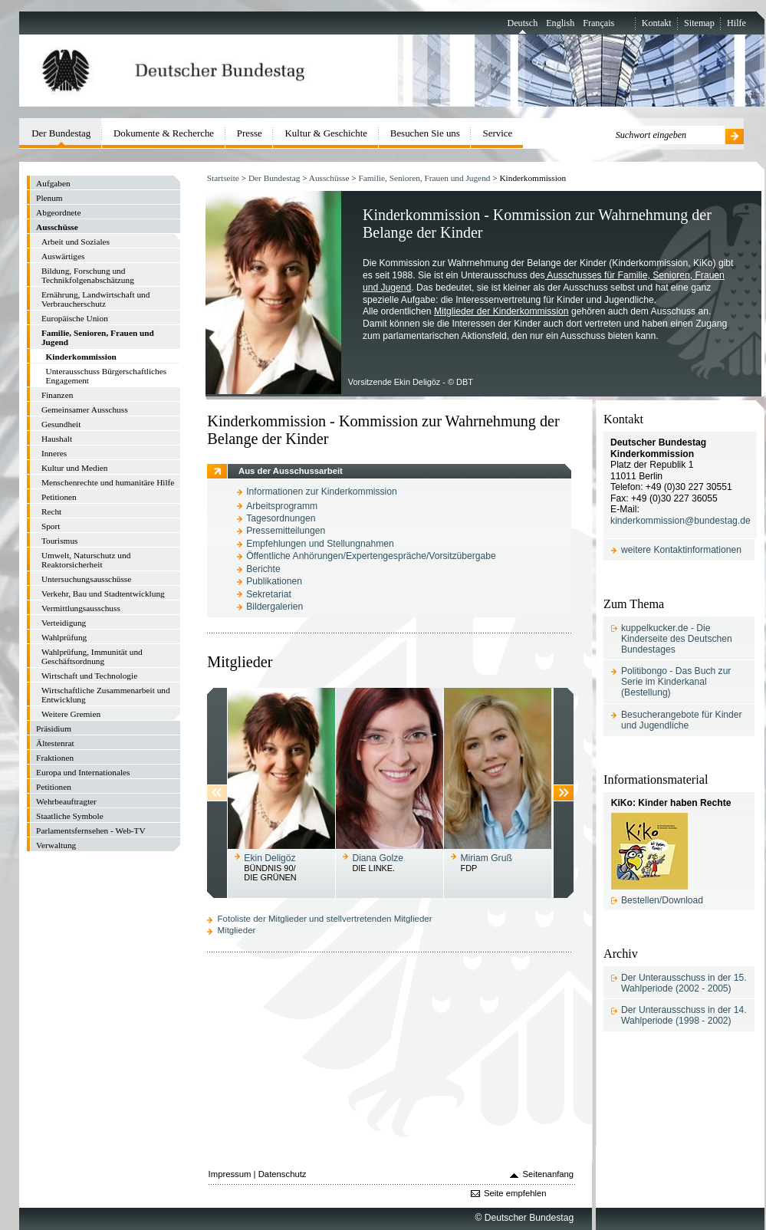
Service (498, 133)
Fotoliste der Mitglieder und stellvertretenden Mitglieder (325, 918)
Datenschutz (282, 1174)
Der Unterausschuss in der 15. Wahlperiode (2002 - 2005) (684, 983)
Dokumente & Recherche (163, 133)
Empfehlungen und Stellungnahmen (320, 543)
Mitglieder (237, 930)
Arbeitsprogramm (281, 506)
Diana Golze (377, 858)
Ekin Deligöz (269, 858)
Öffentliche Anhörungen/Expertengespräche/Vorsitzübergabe (371, 556)
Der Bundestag (274, 178)
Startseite (223, 178)
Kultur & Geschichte (326, 133)
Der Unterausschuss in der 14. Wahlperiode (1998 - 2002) (684, 1015)
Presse (249, 133)
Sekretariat (268, 594)
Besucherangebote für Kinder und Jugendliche (681, 720)
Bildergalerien (274, 606)
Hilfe (736, 23)
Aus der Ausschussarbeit (290, 470)
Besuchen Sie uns (425, 133)
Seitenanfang (548, 1174)
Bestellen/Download (662, 900)
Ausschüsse (329, 178)
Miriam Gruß (486, 858)
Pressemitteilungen (285, 530)
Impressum (230, 1174)
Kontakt (657, 23)
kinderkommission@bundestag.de (680, 520)
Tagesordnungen (280, 518)
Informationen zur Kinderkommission (321, 491)
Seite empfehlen (515, 1193)
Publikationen (274, 581)
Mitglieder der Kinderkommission (501, 311)
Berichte (263, 569)
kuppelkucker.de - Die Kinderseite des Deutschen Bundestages (676, 639)
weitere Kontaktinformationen (681, 549)
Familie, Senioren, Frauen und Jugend (425, 178)
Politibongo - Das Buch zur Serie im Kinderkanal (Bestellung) (676, 682)
